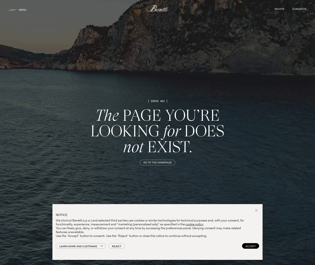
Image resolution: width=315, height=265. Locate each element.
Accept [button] (250, 246)
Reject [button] (116, 246)
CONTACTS (299, 9)
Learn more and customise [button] (78, 246)
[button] (257, 211)
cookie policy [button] (194, 224)
